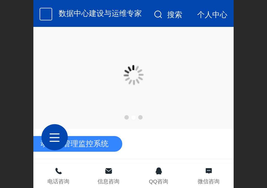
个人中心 (212, 14)
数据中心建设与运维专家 (100, 13)
